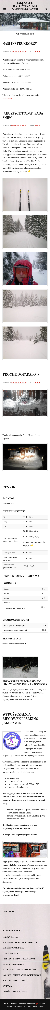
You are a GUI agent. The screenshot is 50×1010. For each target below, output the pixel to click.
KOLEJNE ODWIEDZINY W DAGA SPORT (20, 941)
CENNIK (8, 486)
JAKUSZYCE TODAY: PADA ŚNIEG (22, 115)
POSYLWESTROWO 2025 (13, 980)
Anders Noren (37, 1005)
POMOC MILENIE (10, 952)
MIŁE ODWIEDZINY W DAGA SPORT (18, 958)
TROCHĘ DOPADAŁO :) (20, 374)
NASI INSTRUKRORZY (19, 43)
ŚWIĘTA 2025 (8, 985)
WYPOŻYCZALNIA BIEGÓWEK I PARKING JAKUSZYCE (20, 718)
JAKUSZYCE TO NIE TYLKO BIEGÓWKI (19, 969)
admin (37, 51)
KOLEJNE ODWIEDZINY (13, 947)
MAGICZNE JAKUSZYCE (13, 963)
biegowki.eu (7, 98)
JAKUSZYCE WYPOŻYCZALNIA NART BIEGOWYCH (25, 6)
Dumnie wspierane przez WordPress (19, 1003)
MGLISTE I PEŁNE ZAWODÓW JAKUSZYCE (21, 974)
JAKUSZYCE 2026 (10, 936)
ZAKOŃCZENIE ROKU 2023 (14, 991)
